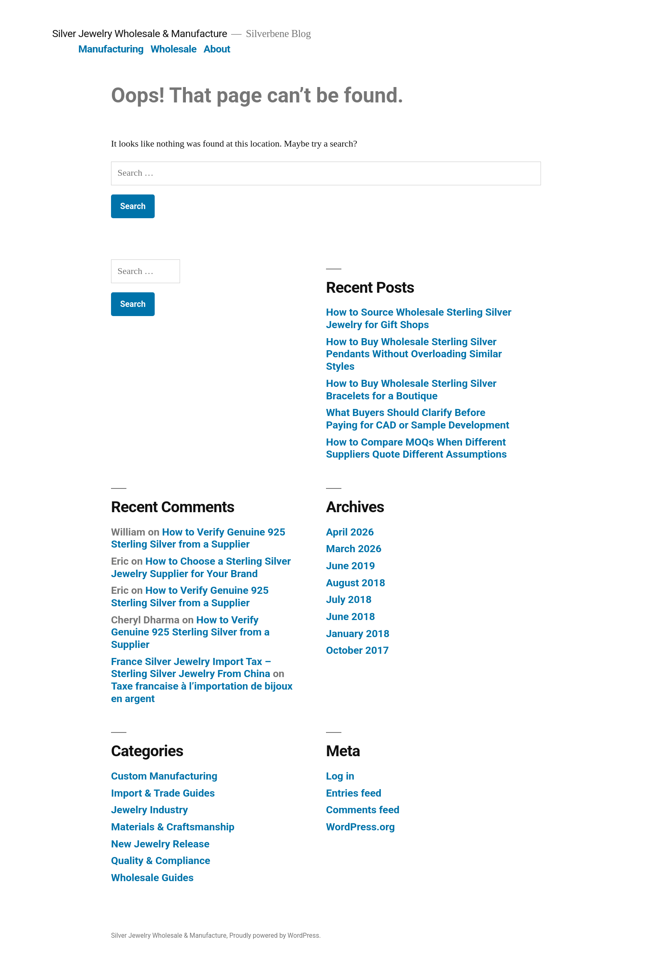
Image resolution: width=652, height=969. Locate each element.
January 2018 (358, 634)
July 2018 (349, 599)
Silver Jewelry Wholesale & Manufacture (139, 33)
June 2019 (350, 566)
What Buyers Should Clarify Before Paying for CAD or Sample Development (417, 418)
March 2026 (353, 549)
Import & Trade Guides (163, 793)
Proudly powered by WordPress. (275, 935)
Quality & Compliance (160, 860)
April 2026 (350, 532)
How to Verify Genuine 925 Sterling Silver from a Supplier (198, 538)
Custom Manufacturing (164, 776)
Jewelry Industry (149, 810)
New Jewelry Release (160, 844)
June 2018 (350, 616)
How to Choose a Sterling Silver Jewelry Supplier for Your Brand (201, 567)
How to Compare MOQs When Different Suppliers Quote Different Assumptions (416, 448)
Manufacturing (110, 49)
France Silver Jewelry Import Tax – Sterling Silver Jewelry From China (191, 667)
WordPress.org (360, 827)
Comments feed (363, 810)
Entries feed (353, 793)
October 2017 (357, 650)
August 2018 (355, 583)
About (216, 49)
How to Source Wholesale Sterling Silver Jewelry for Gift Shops (418, 318)
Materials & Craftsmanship (173, 827)
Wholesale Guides (152, 878)
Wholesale (174, 49)
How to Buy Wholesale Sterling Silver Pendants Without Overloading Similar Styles (414, 354)
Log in (340, 776)
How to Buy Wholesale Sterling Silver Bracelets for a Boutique (411, 389)
